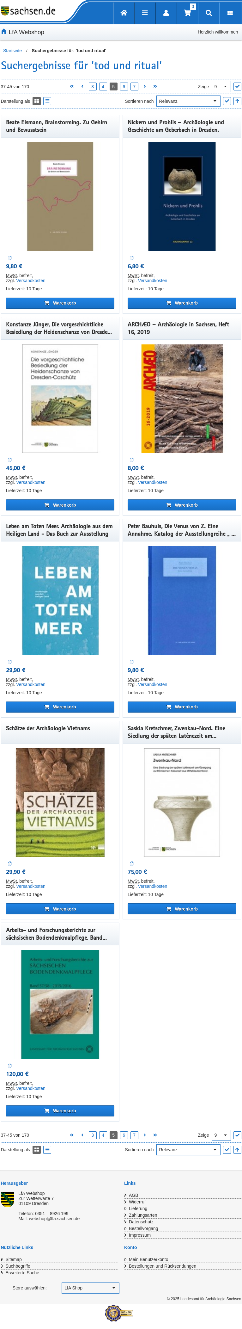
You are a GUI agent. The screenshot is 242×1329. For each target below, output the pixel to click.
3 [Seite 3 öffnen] (92, 86)
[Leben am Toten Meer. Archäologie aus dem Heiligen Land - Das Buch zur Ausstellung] (60, 600)
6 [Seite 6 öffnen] (124, 86)
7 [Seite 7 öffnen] (134, 86)
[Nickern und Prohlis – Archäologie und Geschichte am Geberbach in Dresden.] (182, 196)
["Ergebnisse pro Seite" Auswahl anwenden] (237, 86)
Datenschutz (141, 1221)
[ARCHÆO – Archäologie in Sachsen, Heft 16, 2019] (182, 398)
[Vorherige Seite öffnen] (82, 86)
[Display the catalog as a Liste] (47, 101)
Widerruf (137, 1201)
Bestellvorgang (143, 1228)
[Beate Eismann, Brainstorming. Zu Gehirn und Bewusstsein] (60, 196)
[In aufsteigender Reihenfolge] (237, 101)
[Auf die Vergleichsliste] (10, 258)
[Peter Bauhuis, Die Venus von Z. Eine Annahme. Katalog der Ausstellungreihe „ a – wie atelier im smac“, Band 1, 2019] (182, 600)
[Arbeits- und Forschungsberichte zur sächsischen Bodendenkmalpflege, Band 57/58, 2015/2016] (60, 1004)
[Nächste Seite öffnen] (145, 86)
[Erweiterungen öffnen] (230, 13)
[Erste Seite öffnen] (72, 86)
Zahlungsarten (143, 1215)
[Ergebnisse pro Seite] (221, 86)
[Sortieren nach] (188, 101)
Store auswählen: (30, 1287)
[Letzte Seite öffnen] (155, 86)
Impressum (140, 1235)
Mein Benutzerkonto (148, 1259)
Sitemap (14, 1259)
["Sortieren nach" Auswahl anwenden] (227, 101)
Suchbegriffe (18, 1266)
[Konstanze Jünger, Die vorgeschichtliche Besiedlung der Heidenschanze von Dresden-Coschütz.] (60, 398)
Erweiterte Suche (22, 1272)
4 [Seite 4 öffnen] (103, 86)
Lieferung (138, 1208)
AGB (133, 1195)
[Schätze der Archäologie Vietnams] (60, 802)
